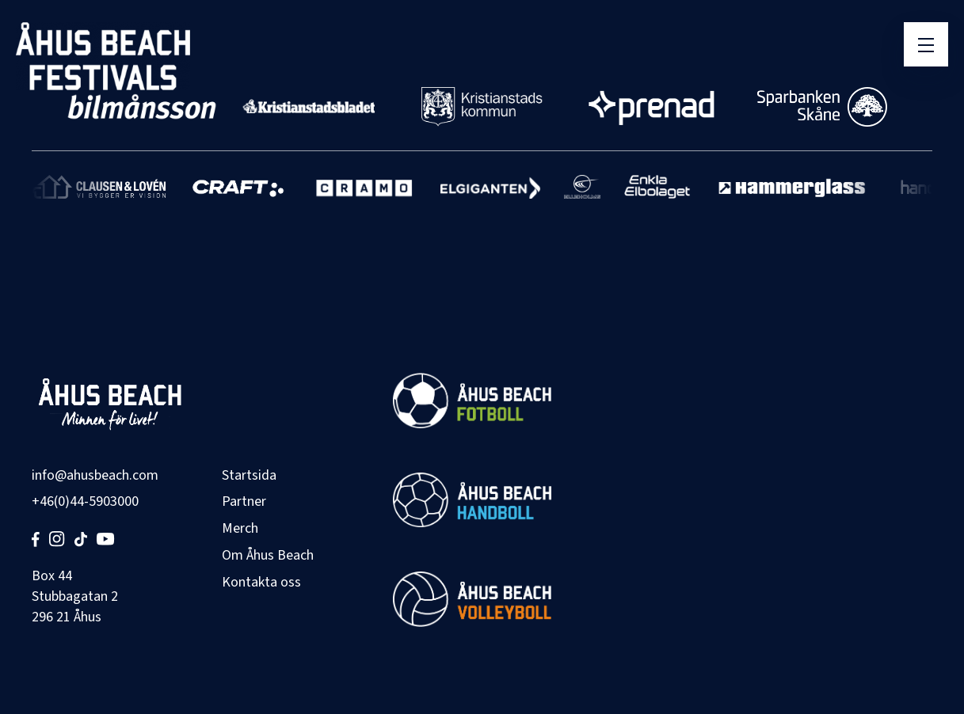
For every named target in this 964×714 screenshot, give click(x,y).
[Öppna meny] (926, 44)
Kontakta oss (261, 582)
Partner (244, 501)
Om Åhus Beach (268, 555)
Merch (240, 528)
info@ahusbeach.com (95, 475)
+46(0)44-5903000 (85, 501)
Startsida (249, 475)
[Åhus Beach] (103, 56)
